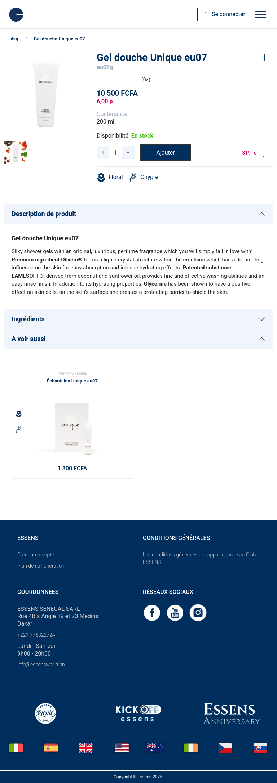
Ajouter (165, 152)
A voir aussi (29, 339)
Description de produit (44, 214)
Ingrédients (28, 319)
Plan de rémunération (41, 566)
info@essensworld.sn (41, 664)
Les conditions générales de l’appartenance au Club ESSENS (199, 558)
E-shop (12, 38)
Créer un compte (35, 555)
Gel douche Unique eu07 (59, 38)
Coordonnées (38, 592)
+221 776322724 (36, 635)
